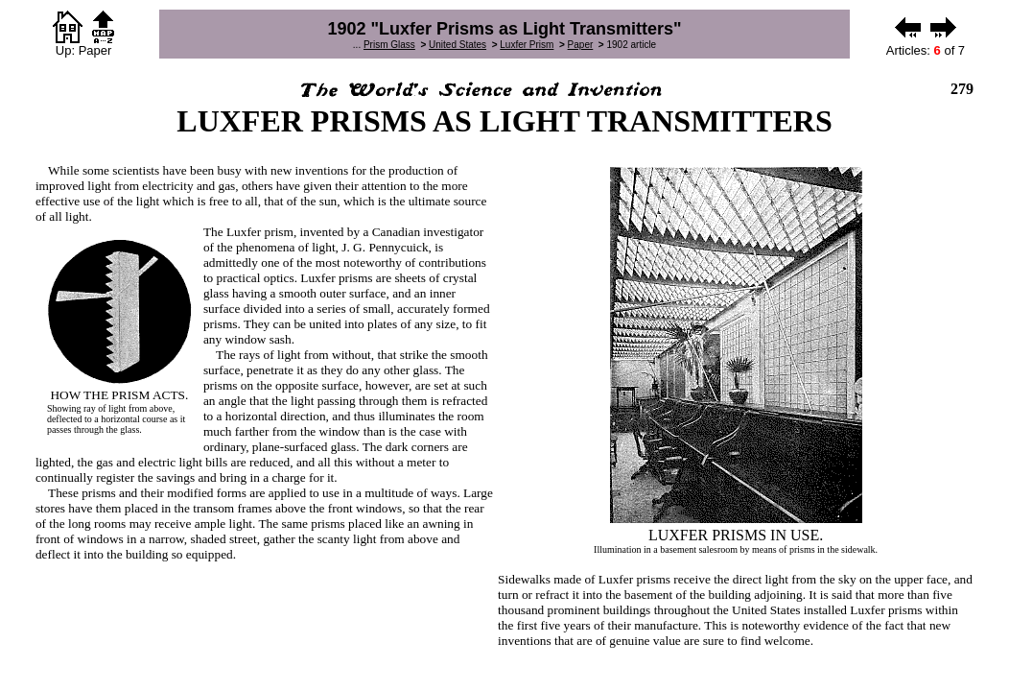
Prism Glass (389, 44)
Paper (581, 44)
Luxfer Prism (526, 44)
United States (457, 44)
